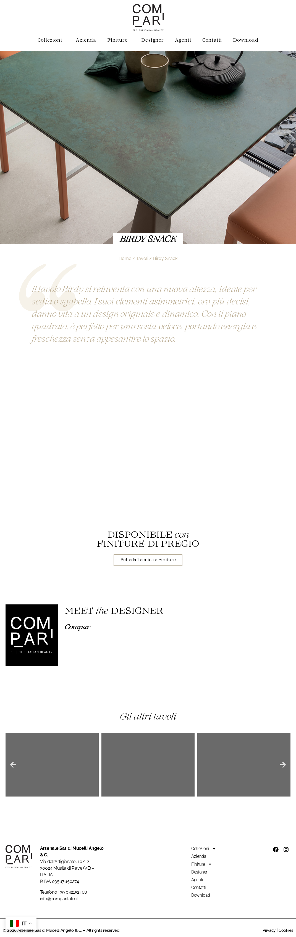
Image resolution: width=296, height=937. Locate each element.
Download (245, 40)
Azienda (86, 40)
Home (125, 258)
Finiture (118, 40)
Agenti (183, 40)
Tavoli (142, 258)
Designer (152, 40)
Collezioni (51, 40)
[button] (13, 764)
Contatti (212, 40)
